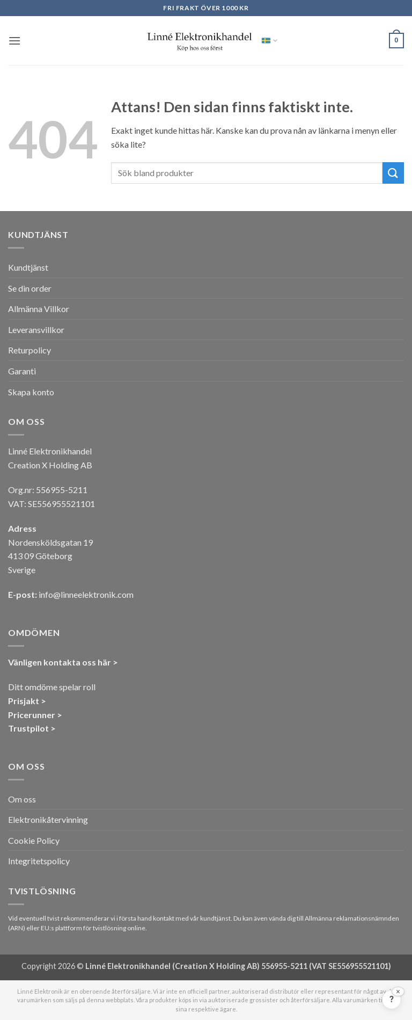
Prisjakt (23, 701)
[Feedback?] (391, 999)
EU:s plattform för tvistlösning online (93, 928)
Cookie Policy (34, 840)
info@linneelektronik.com (86, 594)
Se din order (30, 288)
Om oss (22, 799)
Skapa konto (31, 392)
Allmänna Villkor (38, 308)
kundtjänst (215, 918)
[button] (14, 40)
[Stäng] (398, 991)
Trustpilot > (32, 728)
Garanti (22, 371)
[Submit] (393, 172)
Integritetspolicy (39, 861)
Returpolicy (29, 350)
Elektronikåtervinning (48, 819)
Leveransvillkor (36, 329)
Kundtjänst (28, 267)
